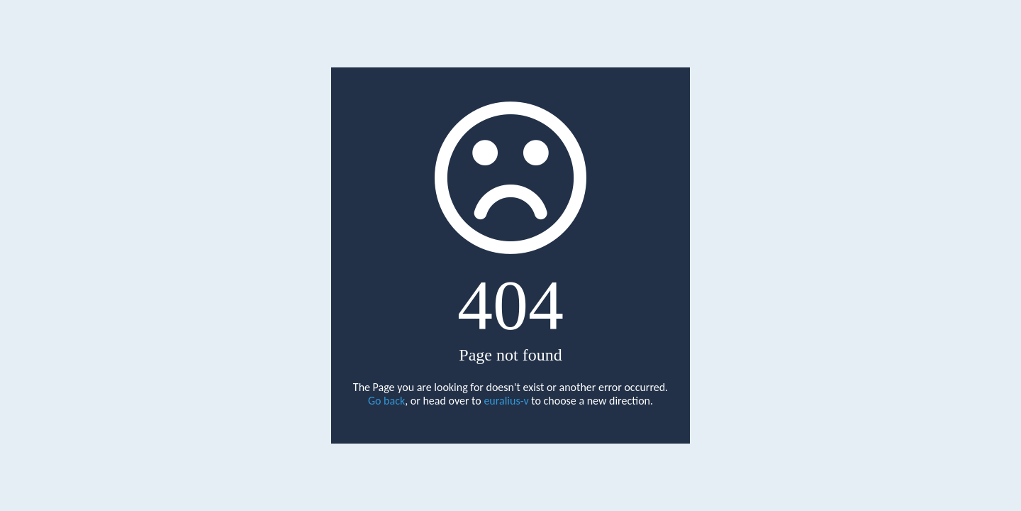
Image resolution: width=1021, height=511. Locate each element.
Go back (386, 400)
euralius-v (506, 400)
